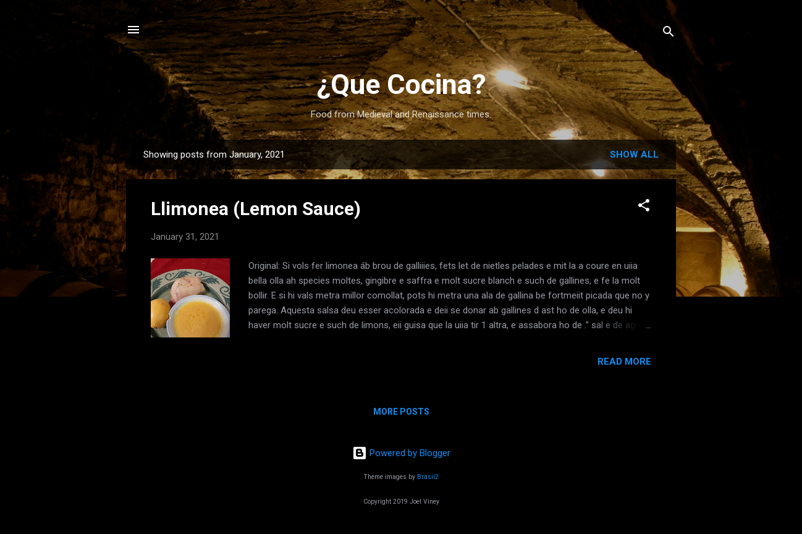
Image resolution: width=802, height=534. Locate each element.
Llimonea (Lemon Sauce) (256, 208)
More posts (401, 412)
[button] (643, 207)
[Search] (668, 34)
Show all (634, 154)
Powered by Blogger (401, 453)
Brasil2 (428, 477)
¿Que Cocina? (401, 84)
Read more (624, 361)
